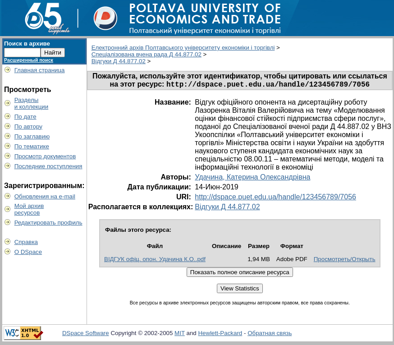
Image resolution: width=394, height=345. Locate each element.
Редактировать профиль (48, 222)
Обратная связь (269, 334)
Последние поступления (48, 166)
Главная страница (39, 70)
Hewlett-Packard (220, 334)
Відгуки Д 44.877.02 (119, 61)
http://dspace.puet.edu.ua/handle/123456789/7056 (275, 198)
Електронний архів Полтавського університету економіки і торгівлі (183, 47)
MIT (179, 334)
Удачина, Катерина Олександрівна (252, 178)
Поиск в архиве (27, 43)
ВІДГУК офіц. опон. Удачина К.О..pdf (155, 260)
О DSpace (28, 251)
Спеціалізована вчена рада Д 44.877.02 (147, 54)
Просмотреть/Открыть (345, 260)
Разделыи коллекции (31, 103)
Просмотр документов (45, 156)
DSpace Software (85, 334)
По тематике (31, 146)
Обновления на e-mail (44, 196)
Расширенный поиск (28, 60)
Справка (26, 242)
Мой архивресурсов (29, 209)
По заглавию (32, 136)
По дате (25, 116)
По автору (28, 126)
